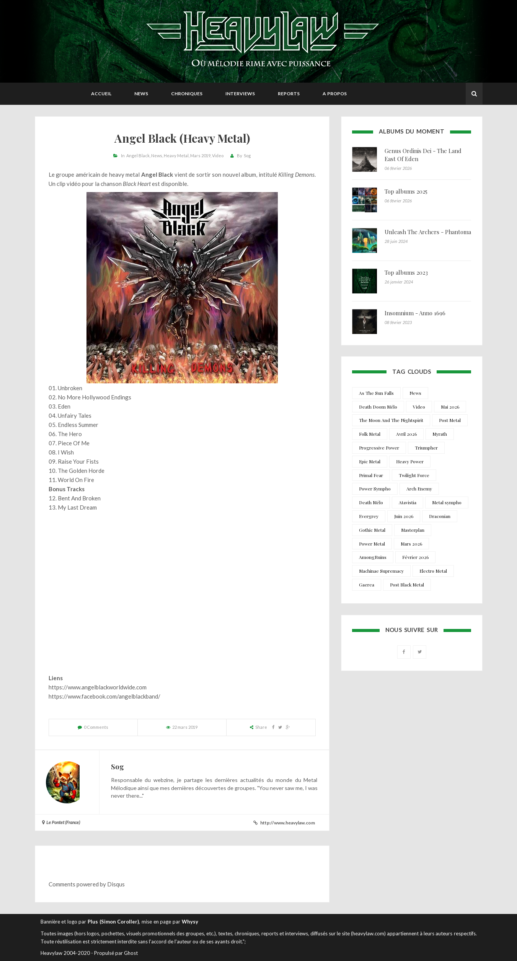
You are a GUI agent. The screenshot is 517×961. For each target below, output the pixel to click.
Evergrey (368, 516)
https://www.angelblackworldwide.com (98, 687)
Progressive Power (379, 448)
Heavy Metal (176, 155)
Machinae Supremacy (381, 571)
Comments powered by (87, 884)
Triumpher (426, 448)
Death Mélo (371, 502)
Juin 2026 (403, 516)
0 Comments (96, 727)
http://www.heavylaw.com (287, 823)
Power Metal (372, 544)
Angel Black (138, 155)
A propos (335, 93)
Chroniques (186, 93)
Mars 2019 (200, 155)
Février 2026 (415, 557)
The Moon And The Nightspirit (391, 420)
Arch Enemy (419, 488)
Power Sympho (375, 488)
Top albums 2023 (406, 272)
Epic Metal (369, 461)
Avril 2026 (406, 434)
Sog (247, 155)
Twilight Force (414, 475)
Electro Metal (433, 571)
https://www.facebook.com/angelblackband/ (104, 696)
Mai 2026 (450, 407)
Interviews (240, 93)
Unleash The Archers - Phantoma (428, 232)
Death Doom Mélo (378, 407)
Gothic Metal (372, 530)
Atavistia (407, 502)
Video (217, 155)
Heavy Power (410, 461)
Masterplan (412, 530)
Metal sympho (447, 502)
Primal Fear (371, 475)
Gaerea (366, 584)
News (141, 93)
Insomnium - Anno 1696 (415, 313)
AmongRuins (373, 557)
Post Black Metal (407, 584)
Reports (289, 93)
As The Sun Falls (376, 393)
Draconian (439, 516)
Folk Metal (369, 434)
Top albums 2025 (406, 191)
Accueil (101, 93)
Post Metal (450, 420)
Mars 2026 (411, 544)
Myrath (439, 434)
